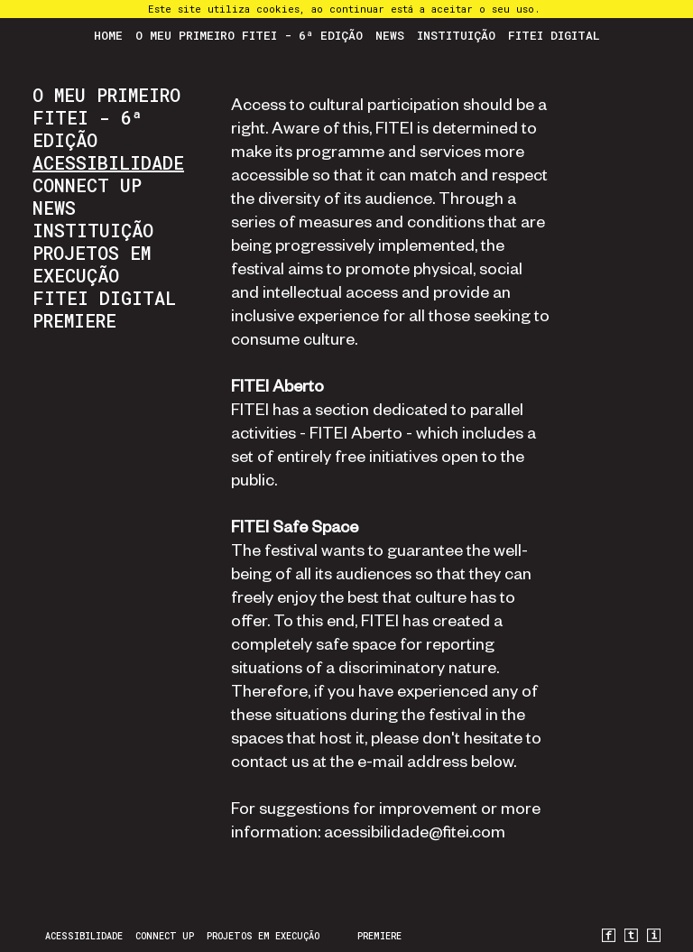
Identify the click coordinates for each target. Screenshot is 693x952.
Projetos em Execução (91, 264)
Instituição (456, 35)
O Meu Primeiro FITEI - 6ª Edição (249, 35)
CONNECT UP (87, 185)
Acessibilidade (108, 162)
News (389, 35)
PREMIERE (74, 320)
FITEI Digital (554, 35)
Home (108, 35)
